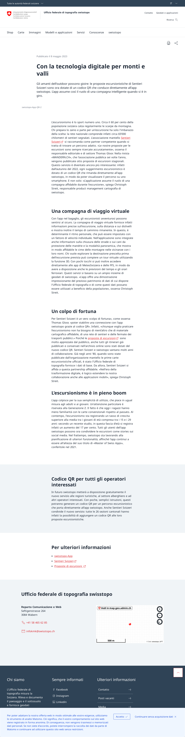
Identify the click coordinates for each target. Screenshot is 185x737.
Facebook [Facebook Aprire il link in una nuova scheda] (60, 689)
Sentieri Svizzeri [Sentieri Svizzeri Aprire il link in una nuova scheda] (64, 561)
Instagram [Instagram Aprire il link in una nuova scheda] (60, 696)
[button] (21, 32)
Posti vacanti (115, 698)
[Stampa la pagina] (168, 42)
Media (115, 707)
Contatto (115, 689)
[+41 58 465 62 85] (34, 622)
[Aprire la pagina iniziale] (48, 17)
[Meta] (161, 12)
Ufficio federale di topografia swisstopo (67, 12)
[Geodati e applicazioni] (167, 12)
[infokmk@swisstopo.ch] (38, 631)
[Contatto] (149, 12)
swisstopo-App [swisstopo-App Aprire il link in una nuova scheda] (63, 556)
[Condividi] (176, 42)
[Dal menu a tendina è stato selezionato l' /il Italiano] (173, 3)
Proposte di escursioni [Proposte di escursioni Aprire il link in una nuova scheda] (68, 566)
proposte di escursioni (102, 338)
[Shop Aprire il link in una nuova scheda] (10, 32)
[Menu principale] (90, 32)
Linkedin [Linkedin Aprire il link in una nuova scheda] (59, 702)
